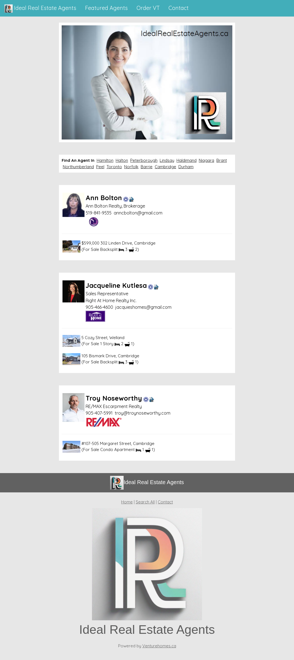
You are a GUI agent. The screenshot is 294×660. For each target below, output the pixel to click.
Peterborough (143, 160)
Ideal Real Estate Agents (40, 8)
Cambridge (165, 166)
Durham (186, 166)
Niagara (206, 160)
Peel (100, 166)
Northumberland (78, 166)
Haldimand (186, 160)
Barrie (147, 166)
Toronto (114, 166)
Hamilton (105, 160)
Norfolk (131, 166)
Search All (145, 502)
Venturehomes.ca (159, 645)
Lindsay (167, 160)
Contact (165, 502)
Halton (122, 160)
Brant (221, 160)
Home (127, 502)
